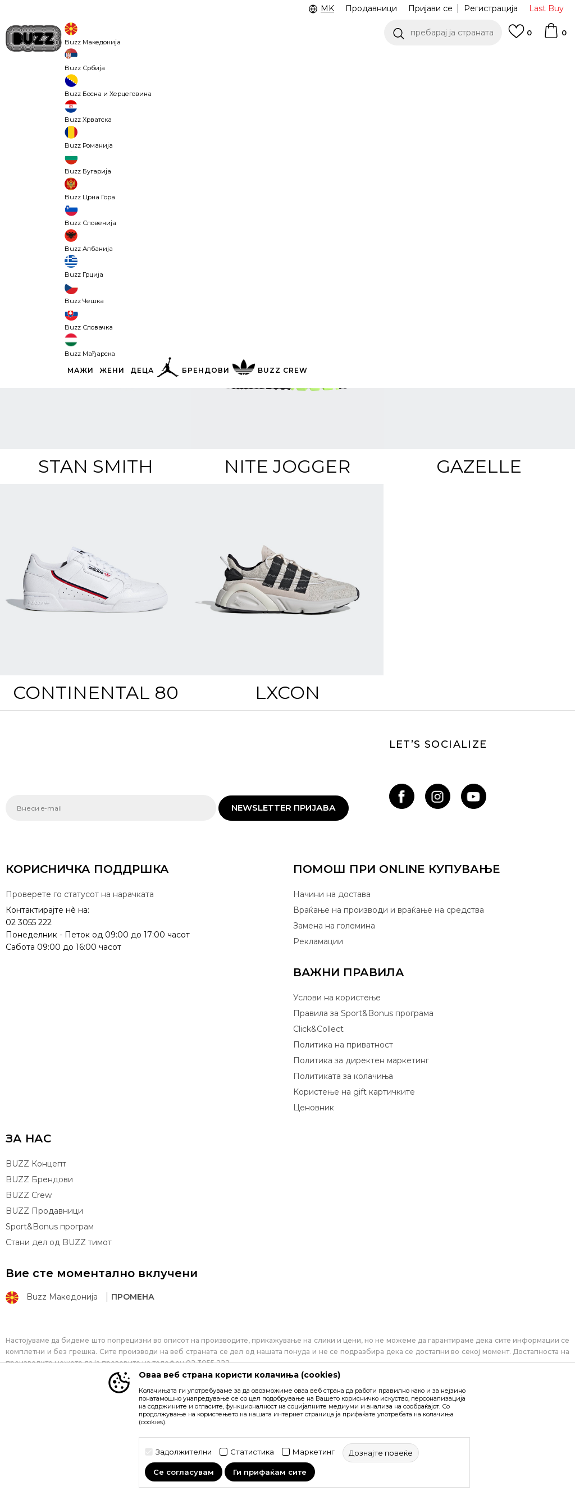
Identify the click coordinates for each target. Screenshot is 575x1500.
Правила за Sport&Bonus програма (363, 1096)
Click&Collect (318, 1112)
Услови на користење (337, 1081)
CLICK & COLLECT (79, 61)
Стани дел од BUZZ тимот (59, 1325)
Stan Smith (95, 549)
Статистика (252, 1452)
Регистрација (491, 8)
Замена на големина (334, 1009)
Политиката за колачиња (343, 1159)
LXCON (287, 775)
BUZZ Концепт (36, 1247)
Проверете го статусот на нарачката (80, 977)
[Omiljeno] (520, 36)
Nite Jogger (287, 549)
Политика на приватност (343, 1128)
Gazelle (479, 549)
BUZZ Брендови (39, 1262)
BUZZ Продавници (44, 1294)
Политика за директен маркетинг (361, 1143)
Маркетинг (314, 1452)
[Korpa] (555, 36)
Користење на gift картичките (354, 1175)
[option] (287, 62)
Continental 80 (96, 775)
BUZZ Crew (29, 1278)
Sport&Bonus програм (50, 1310)
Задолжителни (184, 1452)
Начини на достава (332, 977)
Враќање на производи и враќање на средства (388, 993)
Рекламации (318, 1024)
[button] (443, 32)
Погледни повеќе (493, 62)
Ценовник (313, 1191)
